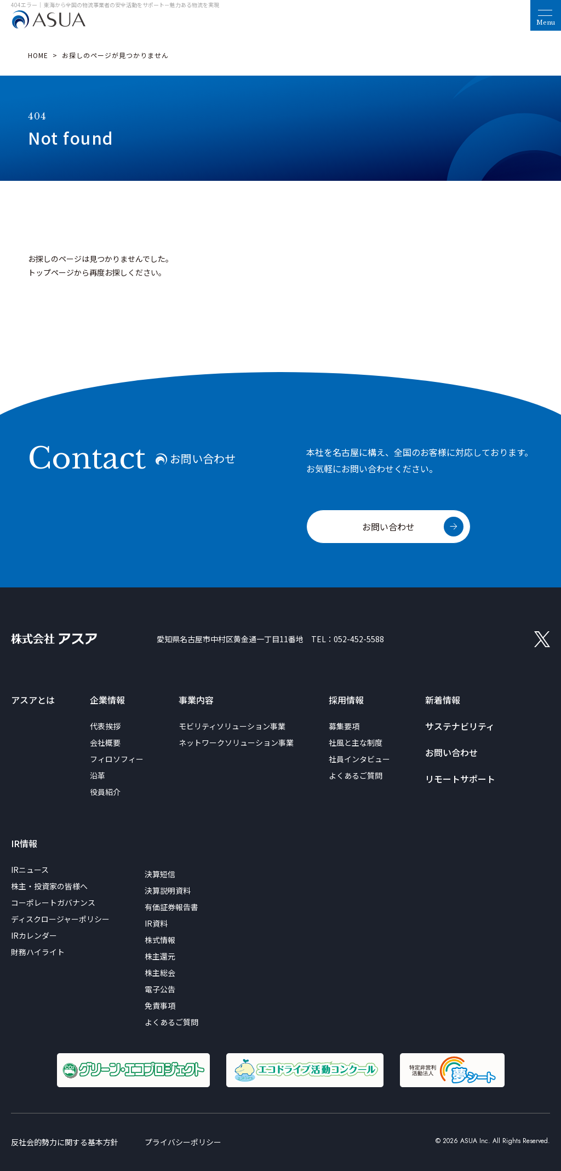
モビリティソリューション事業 (232, 726)
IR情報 (24, 843)
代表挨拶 (105, 726)
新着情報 (442, 699)
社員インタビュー (359, 758)
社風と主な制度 (355, 742)
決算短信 (160, 874)
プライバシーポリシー (183, 1141)
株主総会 (160, 972)
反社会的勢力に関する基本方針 (64, 1141)
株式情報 (160, 939)
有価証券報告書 (171, 906)
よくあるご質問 (355, 775)
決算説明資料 (168, 890)
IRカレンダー (34, 935)
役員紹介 (105, 791)
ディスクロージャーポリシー (60, 918)
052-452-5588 (359, 638)
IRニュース (30, 869)
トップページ (51, 272)
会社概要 (105, 742)
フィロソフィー (117, 758)
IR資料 (156, 923)
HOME (38, 55)
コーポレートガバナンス (53, 902)
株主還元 (160, 956)
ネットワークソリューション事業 (236, 742)
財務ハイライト (38, 951)
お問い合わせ (388, 526)
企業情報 (107, 699)
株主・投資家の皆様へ (49, 886)
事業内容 (196, 699)
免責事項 (160, 1005)
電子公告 (160, 989)
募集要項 (344, 726)
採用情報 (346, 699)
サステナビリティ (460, 726)
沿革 (97, 775)
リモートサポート (460, 778)
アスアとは (33, 699)
